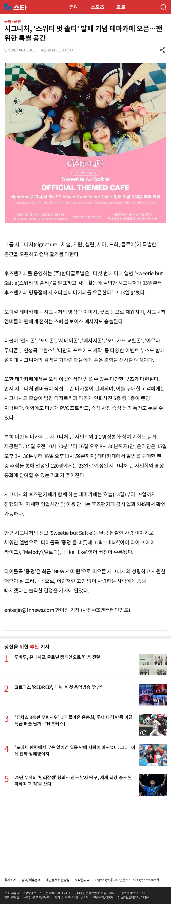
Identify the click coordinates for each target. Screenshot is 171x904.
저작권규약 (82, 880)
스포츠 (98, 7)
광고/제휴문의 (31, 880)
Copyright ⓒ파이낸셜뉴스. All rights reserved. (127, 880)
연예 (73, 7)
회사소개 (10, 880)
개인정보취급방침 (57, 880)
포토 (120, 7)
